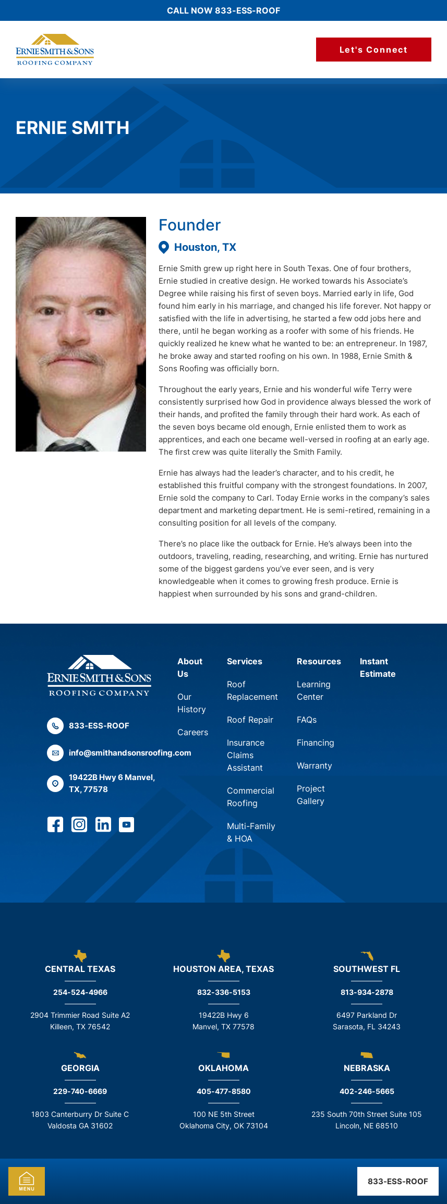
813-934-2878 (367, 992)
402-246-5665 (367, 1091)
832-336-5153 (223, 992)
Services (244, 661)
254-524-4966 (80, 992)
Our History (191, 702)
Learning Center (314, 690)
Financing (315, 742)
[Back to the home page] (99, 675)
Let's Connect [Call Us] (374, 49)
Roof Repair (250, 719)
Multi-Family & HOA (251, 832)
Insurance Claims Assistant (245, 755)
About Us (189, 667)
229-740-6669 (80, 1091)
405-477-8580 (224, 1091)
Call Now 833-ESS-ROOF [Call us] (223, 10)
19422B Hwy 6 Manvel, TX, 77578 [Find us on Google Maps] (101, 783)
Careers (192, 732)
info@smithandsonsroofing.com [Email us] (101, 753)
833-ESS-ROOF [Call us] (398, 1181)
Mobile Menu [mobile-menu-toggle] (26, 1181)
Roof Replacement (252, 690)
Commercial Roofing (250, 796)
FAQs (307, 719)
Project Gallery (311, 794)
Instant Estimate (378, 667)
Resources (319, 661)
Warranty (314, 765)
